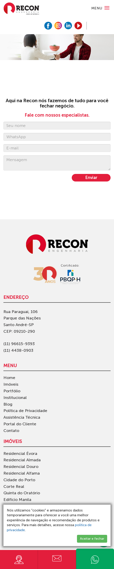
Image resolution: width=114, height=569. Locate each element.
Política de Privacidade (25, 410)
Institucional (15, 397)
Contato (11, 430)
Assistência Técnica (21, 417)
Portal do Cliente (19, 423)
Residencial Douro (20, 466)
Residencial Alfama (21, 473)
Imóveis (10, 384)
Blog (7, 404)
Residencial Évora (20, 453)
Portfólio (11, 390)
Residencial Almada (22, 459)
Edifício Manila (17, 499)
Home (9, 377)
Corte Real (13, 486)
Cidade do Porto (19, 479)
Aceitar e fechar (92, 539)
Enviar (91, 177)
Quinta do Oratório (21, 492)
